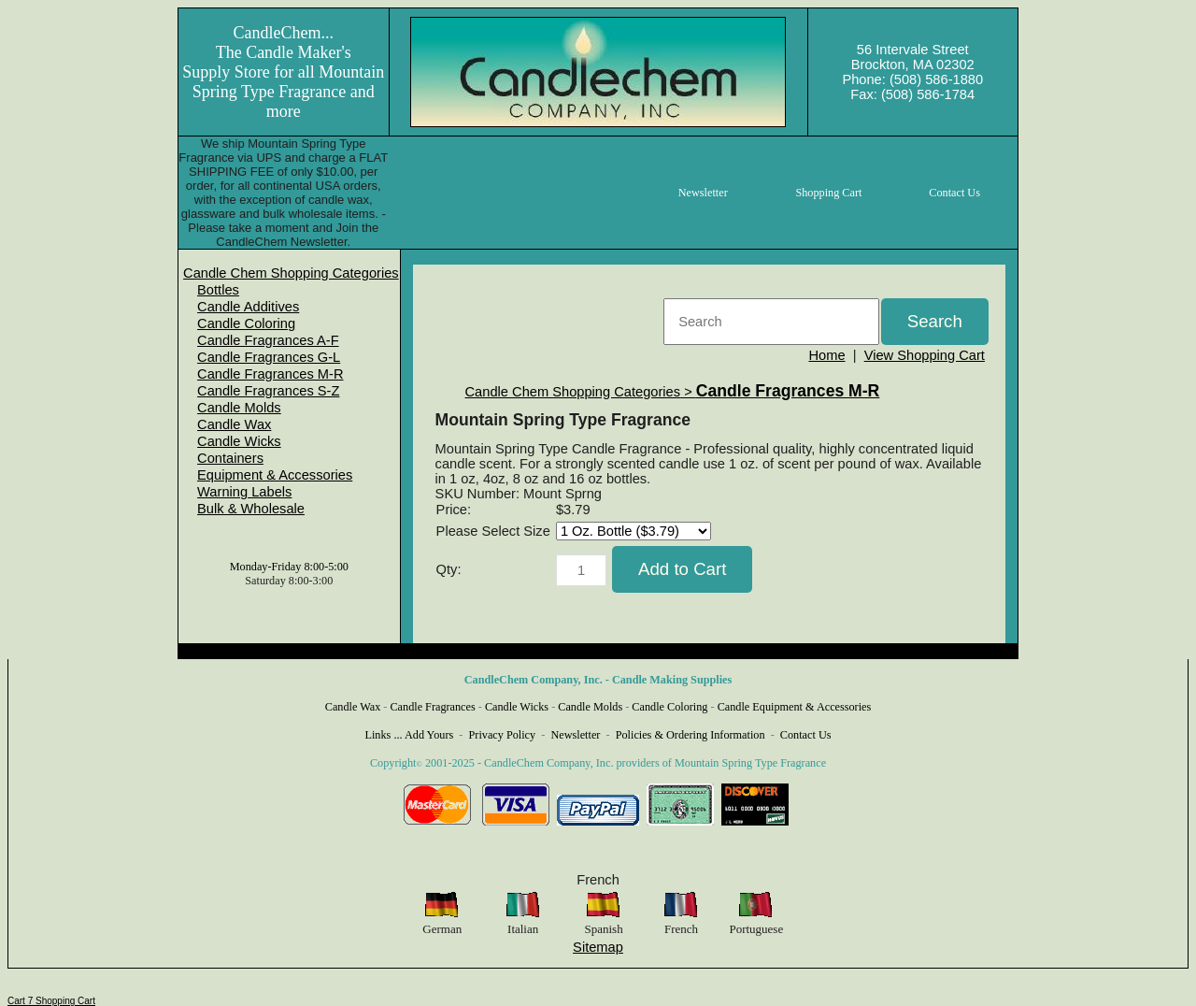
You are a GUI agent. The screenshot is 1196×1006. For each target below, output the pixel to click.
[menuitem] (291, 273)
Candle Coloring (246, 323)
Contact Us (806, 734)
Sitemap (598, 947)
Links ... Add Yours (409, 734)
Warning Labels (244, 491)
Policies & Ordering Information (690, 734)
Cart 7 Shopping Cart (51, 1001)
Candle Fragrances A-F (268, 340)
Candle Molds (239, 407)
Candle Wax (234, 424)
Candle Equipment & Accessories (795, 706)
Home (826, 355)
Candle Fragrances (432, 706)
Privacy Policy (502, 734)
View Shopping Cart (924, 355)
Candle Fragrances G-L (268, 357)
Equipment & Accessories (274, 474)
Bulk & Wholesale (251, 508)
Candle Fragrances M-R (270, 373)
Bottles (218, 289)
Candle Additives (248, 306)
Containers (230, 458)
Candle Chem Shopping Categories (291, 273)
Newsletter (575, 734)
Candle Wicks (239, 441)
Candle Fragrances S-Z (268, 390)
